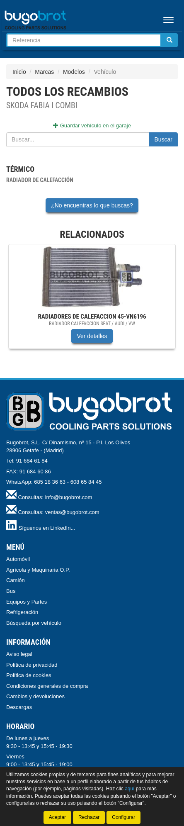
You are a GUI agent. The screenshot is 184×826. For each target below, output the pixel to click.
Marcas (44, 71)
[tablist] (92, 300)
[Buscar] (169, 40)
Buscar (163, 139)
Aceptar (57, 817)
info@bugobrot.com (68, 497)
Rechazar (88, 817)
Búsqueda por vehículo (33, 623)
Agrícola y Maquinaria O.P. (38, 570)
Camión (15, 580)
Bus (10, 591)
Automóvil (18, 559)
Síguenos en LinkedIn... (47, 528)
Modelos (74, 71)
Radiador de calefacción (39, 180)
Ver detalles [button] (92, 336)
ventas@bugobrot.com (72, 512)
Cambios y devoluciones (35, 696)
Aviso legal (19, 654)
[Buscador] (84, 40)
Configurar (123, 817)
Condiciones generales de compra (47, 686)
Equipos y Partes (26, 602)
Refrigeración (22, 612)
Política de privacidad (32, 665)
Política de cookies (28, 675)
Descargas (19, 707)
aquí (129, 789)
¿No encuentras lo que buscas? (92, 205)
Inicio (19, 71)
